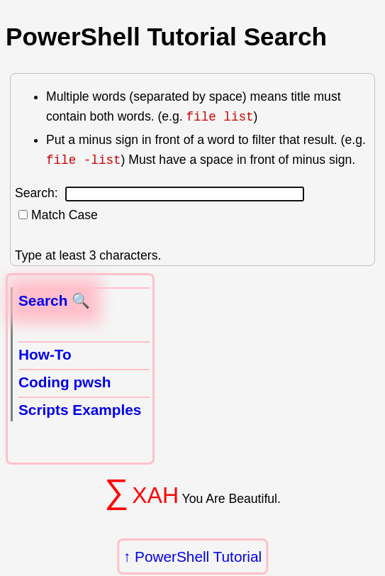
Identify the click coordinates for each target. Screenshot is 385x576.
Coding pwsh (64, 382)
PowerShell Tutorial (198, 556)
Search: (159, 193)
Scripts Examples (79, 409)
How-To (45, 354)
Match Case (64, 215)
